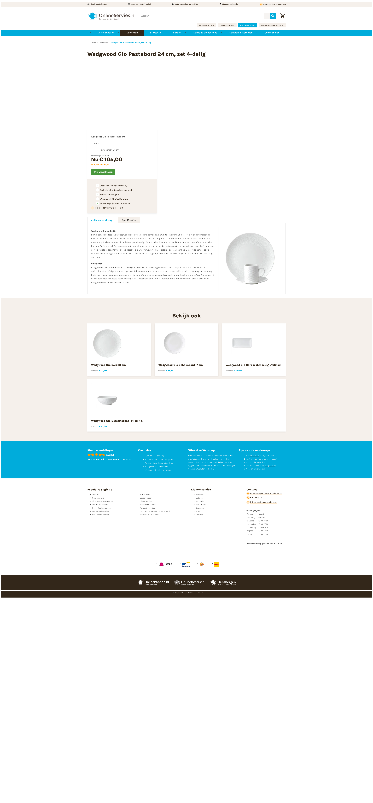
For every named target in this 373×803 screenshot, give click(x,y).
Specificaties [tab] (129, 220)
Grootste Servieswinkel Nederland (155, 511)
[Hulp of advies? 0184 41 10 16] (273, 4)
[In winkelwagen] (103, 172)
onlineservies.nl (247, 25)
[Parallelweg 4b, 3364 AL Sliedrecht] (264, 493)
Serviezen (104, 42)
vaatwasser (271, 459)
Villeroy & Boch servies (102, 501)
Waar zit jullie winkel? (149, 514)
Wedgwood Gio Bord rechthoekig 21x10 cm (253, 365)
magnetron (270, 465)
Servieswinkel (98, 498)
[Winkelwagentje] (283, 16)
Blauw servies (146, 501)
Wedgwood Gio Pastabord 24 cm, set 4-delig (131, 42)
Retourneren (201, 504)
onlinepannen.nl (206, 25)
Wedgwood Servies (100, 511)
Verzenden (200, 501)
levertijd (260, 462)
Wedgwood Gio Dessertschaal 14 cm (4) (117, 420)
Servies (95, 494)
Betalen (199, 498)
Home (95, 42)
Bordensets (145, 494)
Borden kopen (146, 498)
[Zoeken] (201, 16)
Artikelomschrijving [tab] (101, 220)
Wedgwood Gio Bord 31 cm (108, 365)
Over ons (200, 508)
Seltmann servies (100, 504)
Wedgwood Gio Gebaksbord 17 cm (180, 365)
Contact (199, 514)
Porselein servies (147, 508)
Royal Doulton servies (101, 508)
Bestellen (200, 494)
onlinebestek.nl (227, 25)
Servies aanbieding (100, 514)
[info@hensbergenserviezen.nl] (261, 502)
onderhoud (254, 455)
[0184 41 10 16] (254, 497)
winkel (261, 469)
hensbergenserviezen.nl (272, 25)
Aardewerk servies (148, 504)
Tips (198, 511)
